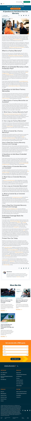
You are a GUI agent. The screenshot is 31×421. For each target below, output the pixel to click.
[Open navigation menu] (1, 3)
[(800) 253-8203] (26, 3)
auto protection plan (17, 39)
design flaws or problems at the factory (16, 55)
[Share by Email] (26, 15)
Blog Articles (18, 372)
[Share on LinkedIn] (21, 15)
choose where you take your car (14, 85)
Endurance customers (19, 252)
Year (4, 346)
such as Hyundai (10, 126)
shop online (12, 261)
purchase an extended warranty (11, 208)
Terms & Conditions (23, 418)
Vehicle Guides (19, 385)
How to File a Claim (19, 383)
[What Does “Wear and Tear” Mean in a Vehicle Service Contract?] (23, 293)
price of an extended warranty (9, 180)
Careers (2, 400)
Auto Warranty (18, 376)
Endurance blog (6, 264)
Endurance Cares (4, 397)
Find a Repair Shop (19, 381)
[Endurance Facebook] (22, 410)
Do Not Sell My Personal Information (15, 418)
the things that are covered (17, 197)
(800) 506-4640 (15, 8)
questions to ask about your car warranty (16, 47)
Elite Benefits (7, 255)
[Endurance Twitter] (27, 410)
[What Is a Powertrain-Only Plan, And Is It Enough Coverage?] (8, 293)
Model (4, 351)
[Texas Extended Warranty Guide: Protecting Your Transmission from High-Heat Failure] (8, 317)
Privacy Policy (1, 418)
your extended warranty (23, 81)
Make (4, 349)
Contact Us (18, 397)
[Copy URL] (28, 15)
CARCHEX (19, 222)
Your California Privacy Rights (7, 418)
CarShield (24, 222)
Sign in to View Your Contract (21, 391)
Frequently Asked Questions (21, 374)
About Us (2, 391)
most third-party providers (15, 221)
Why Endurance (3, 393)
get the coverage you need (13, 249)
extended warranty (10, 74)
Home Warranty (3, 379)
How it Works (3, 374)
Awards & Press (3, 395)
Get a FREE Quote (15, 358)
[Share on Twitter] (23, 15)
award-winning (4, 259)
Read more (18, 276)
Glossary (17, 378)
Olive (24, 230)
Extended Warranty (4, 298)
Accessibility (18, 395)
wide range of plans (8, 247)
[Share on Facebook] (19, 15)
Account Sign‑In (19, 1)
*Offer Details (28, 418)
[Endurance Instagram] (29, 410)
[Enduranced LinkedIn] (25, 410)
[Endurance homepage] (8, 3)
